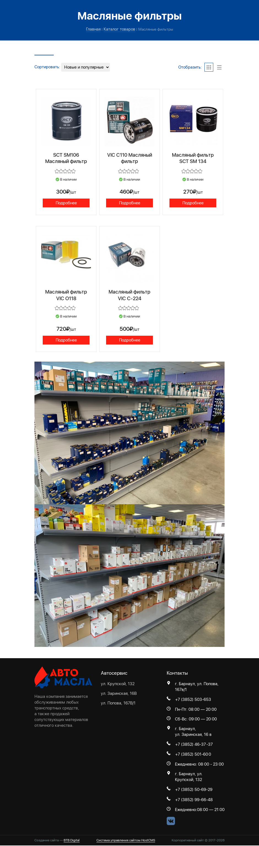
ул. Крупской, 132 (117, 684)
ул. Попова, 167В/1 (118, 703)
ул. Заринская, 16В (119, 694)
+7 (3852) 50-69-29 (193, 790)
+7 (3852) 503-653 (193, 700)
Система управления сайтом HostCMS (125, 841)
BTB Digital (72, 841)
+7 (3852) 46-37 (190, 744)
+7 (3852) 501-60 (191, 755)
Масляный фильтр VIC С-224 (129, 295)
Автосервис (114, 673)
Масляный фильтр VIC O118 (66, 295)
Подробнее (66, 202)
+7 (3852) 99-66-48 (194, 800)
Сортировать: (47, 66)
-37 (209, 744)
